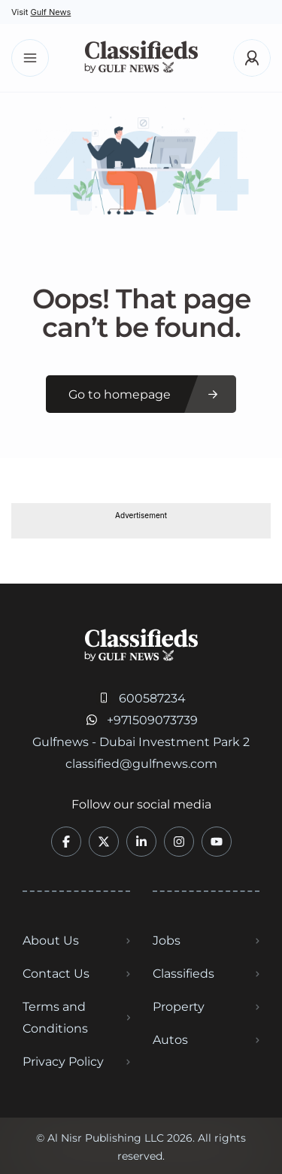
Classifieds (183, 973)
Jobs (166, 940)
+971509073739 (152, 720)
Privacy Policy (63, 1061)
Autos (170, 1040)
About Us (51, 940)
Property (179, 1007)
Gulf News (50, 12)
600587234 (152, 698)
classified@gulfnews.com (141, 764)
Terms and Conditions (55, 1018)
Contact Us (56, 973)
